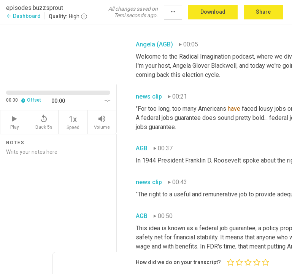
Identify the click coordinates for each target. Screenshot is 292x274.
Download (212, 12)
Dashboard (23, 16)
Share (263, 12)
